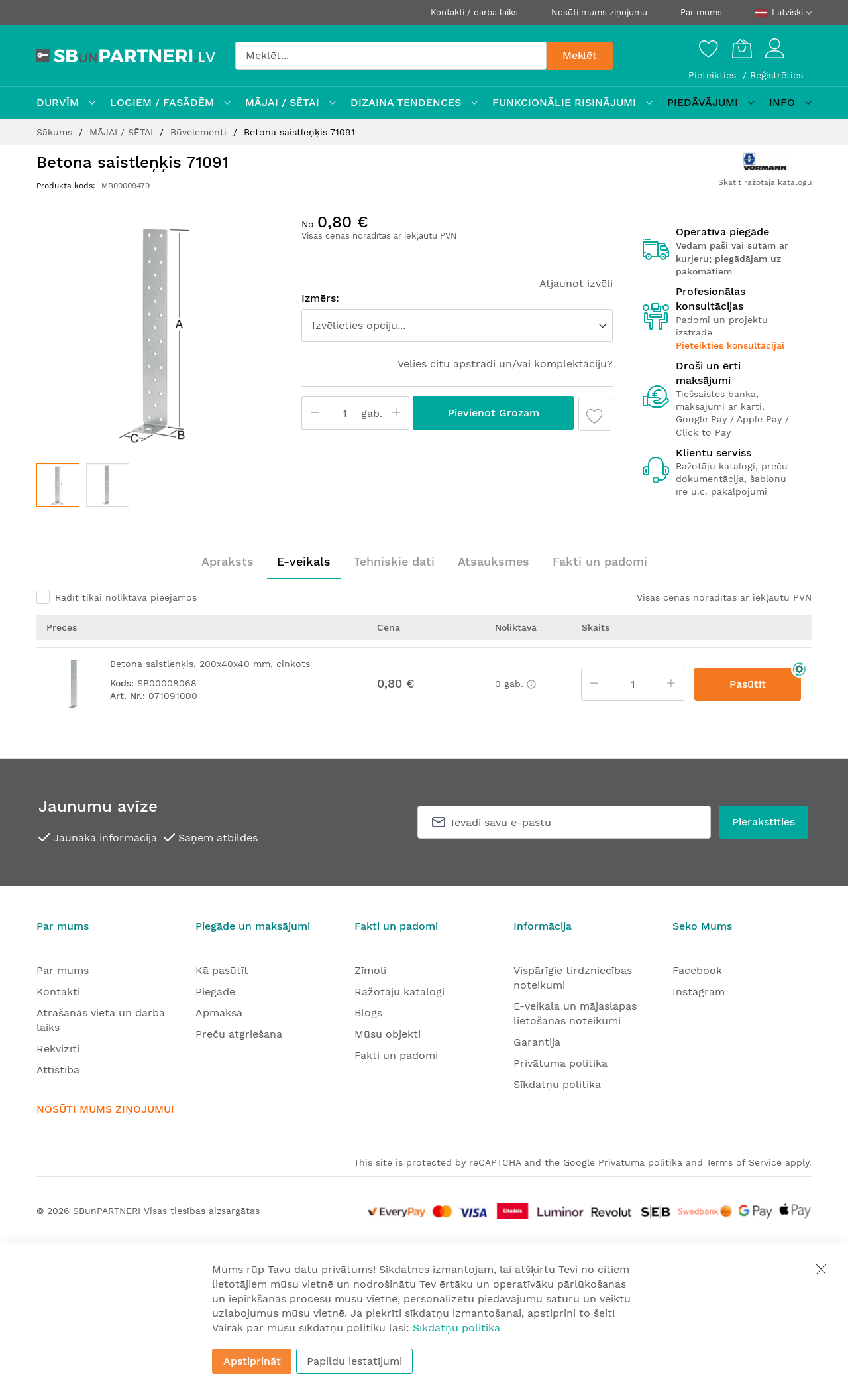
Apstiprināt (252, 1361)
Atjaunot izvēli (576, 283)
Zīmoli (370, 970)
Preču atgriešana (238, 1034)
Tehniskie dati (394, 561)
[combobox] (391, 56)
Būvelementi (200, 132)
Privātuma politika (560, 1063)
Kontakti (58, 991)
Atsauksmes (493, 561)
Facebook (697, 970)
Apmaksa (218, 1012)
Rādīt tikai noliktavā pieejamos (126, 597)
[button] (107, 485)
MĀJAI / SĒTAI (122, 132)
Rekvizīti (58, 1048)
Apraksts (227, 561)
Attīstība (58, 1069)
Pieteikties (713, 75)
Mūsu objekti (387, 1034)
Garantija (536, 1042)
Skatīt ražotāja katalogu (765, 182)
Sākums (56, 132)
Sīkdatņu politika (557, 1084)
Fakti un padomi (600, 561)
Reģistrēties (776, 75)
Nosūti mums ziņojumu (599, 12)
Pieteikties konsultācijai (730, 345)
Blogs (368, 1012)
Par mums (701, 12)
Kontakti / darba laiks (474, 12)
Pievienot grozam (493, 412)
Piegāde (215, 991)
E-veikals (304, 561)
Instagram (698, 991)
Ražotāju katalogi (399, 991)
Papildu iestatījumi (354, 1361)
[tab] (227, 561)
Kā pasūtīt (221, 970)
